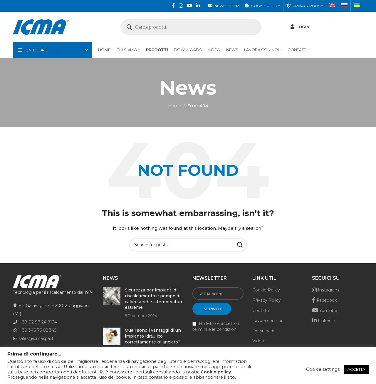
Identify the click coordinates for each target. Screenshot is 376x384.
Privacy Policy (266, 300)
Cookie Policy (266, 290)
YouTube (324, 310)
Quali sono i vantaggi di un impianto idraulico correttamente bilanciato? (153, 336)
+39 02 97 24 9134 (38, 322)
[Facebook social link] (173, 5)
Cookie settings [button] (323, 369)
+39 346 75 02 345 (38, 330)
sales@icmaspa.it (36, 339)
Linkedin (323, 321)
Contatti (260, 310)
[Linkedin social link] (198, 5)
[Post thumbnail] (111, 303)
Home (174, 106)
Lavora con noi (267, 321)
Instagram (325, 290)
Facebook (324, 300)
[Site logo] (41, 26)
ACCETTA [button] (356, 369)
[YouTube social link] (189, 5)
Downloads (263, 331)
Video (258, 341)
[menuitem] (332, 6)
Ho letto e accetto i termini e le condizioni (215, 327)
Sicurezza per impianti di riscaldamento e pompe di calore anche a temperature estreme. (154, 299)
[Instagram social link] (181, 5)
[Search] (188, 245)
